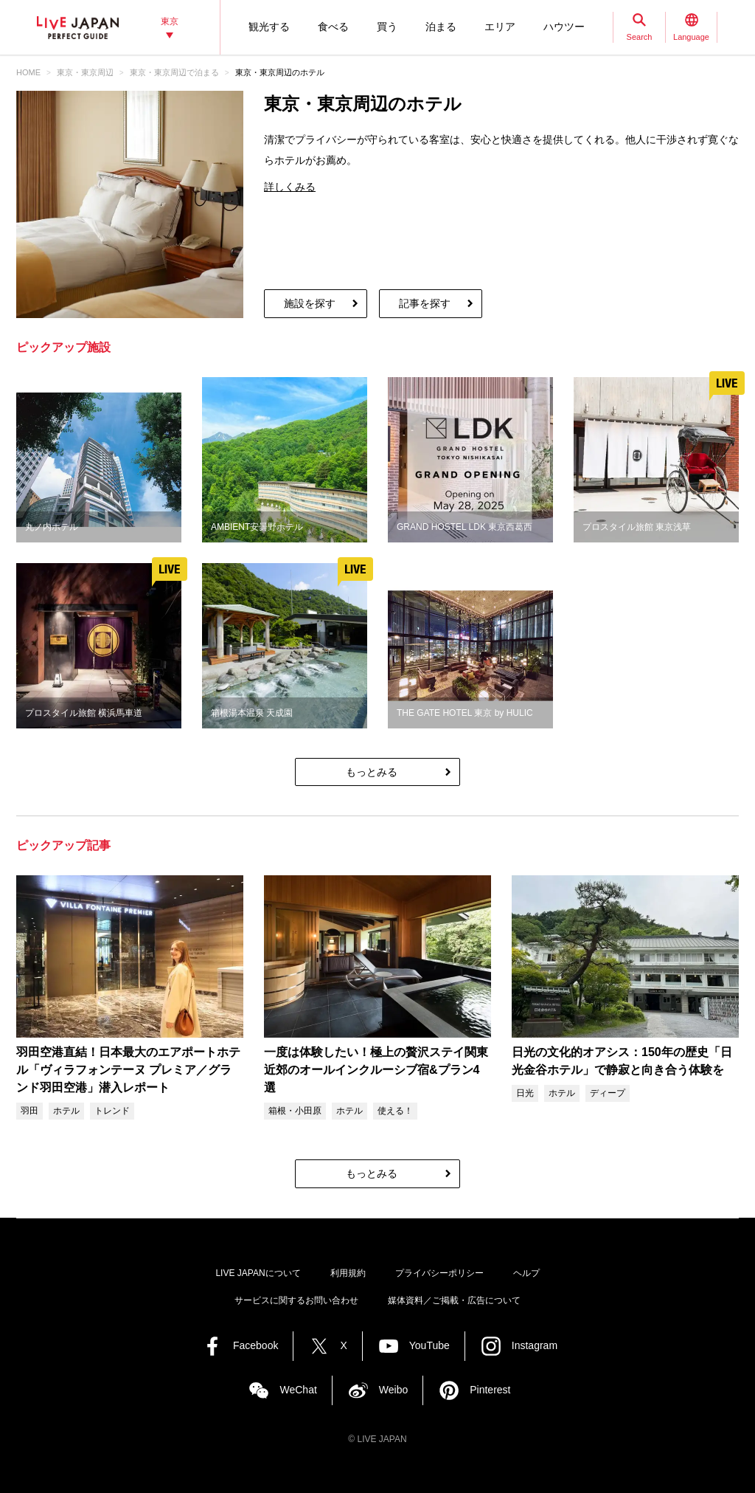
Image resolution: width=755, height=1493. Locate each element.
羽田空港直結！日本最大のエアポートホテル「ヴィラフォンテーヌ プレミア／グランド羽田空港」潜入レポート (128, 1070)
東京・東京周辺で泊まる (174, 72)
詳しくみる (290, 187)
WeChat (297, 1390)
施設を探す (309, 303)
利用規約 (348, 1273)
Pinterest (490, 1390)
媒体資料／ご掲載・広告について (454, 1300)
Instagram (534, 1345)
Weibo (393, 1390)
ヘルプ (526, 1273)
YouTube (429, 1345)
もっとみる (371, 772)
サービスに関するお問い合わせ (296, 1300)
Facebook (255, 1345)
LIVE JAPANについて (257, 1273)
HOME (28, 72)
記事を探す (424, 303)
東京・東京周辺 (85, 72)
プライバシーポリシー (439, 1273)
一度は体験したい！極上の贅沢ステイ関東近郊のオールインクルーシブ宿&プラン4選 (376, 1070)
